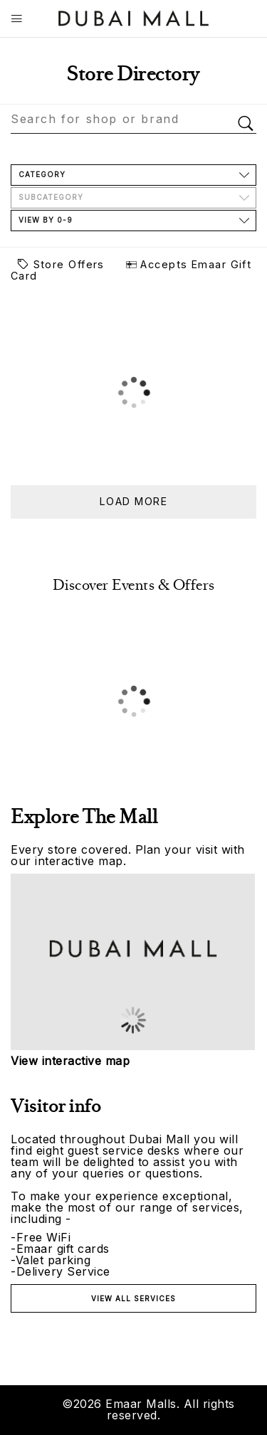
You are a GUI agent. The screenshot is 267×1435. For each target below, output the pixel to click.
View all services (133, 1298)
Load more (133, 501)
